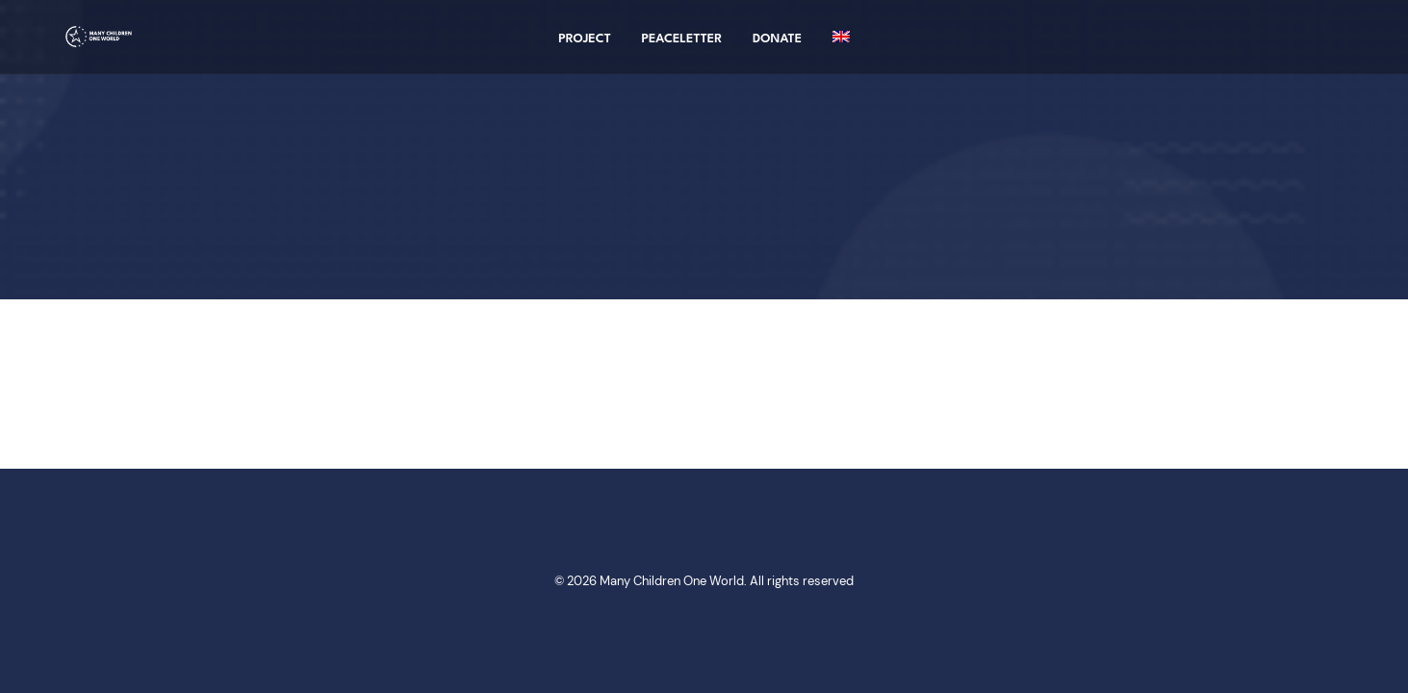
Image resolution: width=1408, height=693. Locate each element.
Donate (777, 47)
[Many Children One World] (95, 45)
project (584, 47)
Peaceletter (682, 47)
